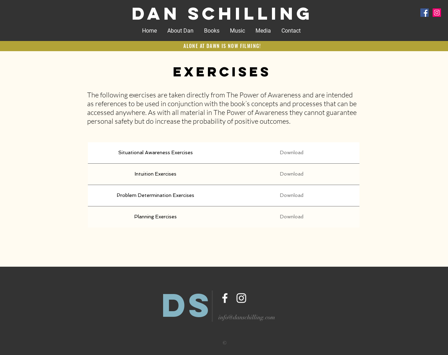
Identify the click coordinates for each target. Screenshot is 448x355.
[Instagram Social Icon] (437, 12)
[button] (237, 30)
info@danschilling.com (246, 317)
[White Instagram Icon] (241, 298)
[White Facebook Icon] (224, 298)
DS (187, 305)
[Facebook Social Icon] (424, 12)
